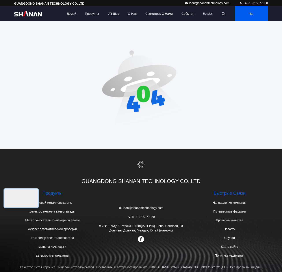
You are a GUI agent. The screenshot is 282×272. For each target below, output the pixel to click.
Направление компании (230, 202)
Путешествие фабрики (229, 211)
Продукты (92, 13)
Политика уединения (230, 255)
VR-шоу (113, 13)
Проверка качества (229, 220)
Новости (230, 229)
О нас (132, 13)
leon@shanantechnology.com (207, 3)
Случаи (229, 238)
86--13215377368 (253, 3)
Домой (71, 13)
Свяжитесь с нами (159, 13)
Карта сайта (229, 246)
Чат (251, 13)
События (188, 13)
